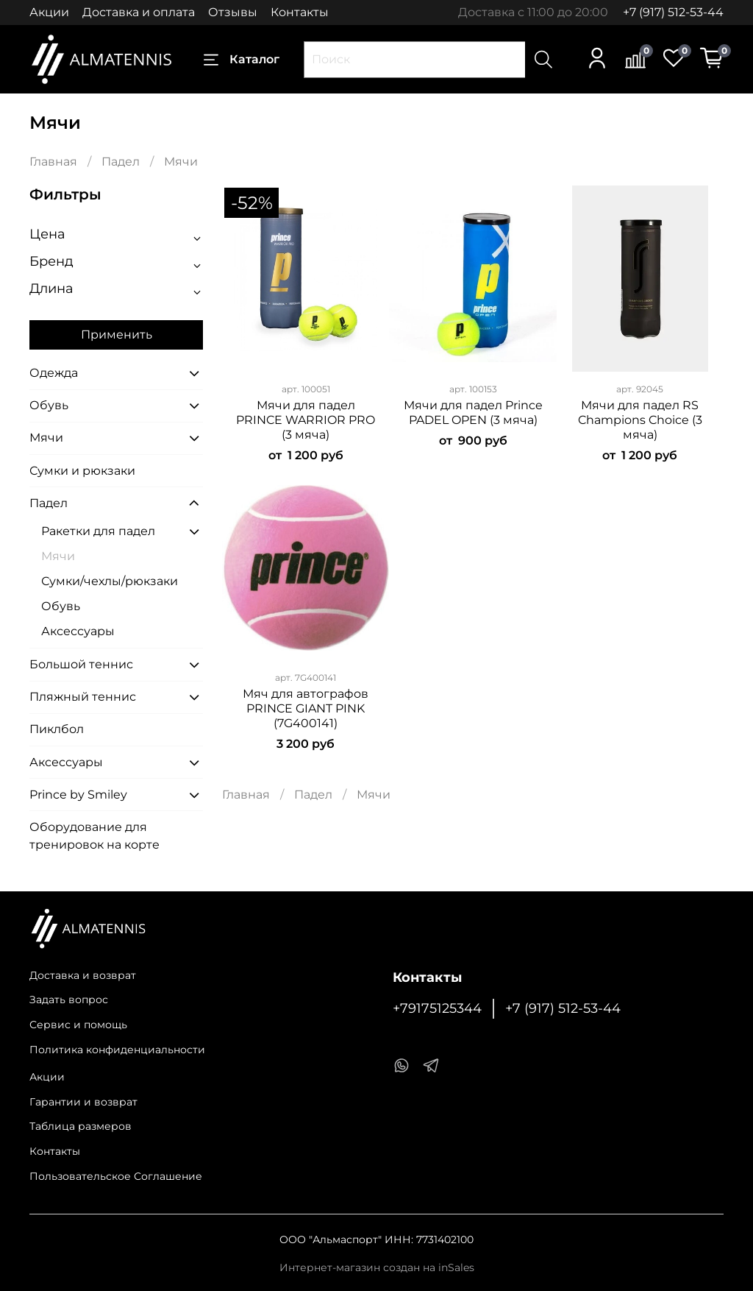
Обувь (48, 405)
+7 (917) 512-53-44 (673, 12)
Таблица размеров (80, 1126)
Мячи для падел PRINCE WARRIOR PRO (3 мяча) (305, 420)
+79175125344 (437, 1008)
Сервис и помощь (78, 1024)
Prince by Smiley (78, 795)
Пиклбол (56, 729)
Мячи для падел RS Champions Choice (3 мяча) (640, 420)
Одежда (53, 373)
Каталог (241, 59)
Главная (53, 162)
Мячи (46, 438)
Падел (120, 162)
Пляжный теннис (82, 697)
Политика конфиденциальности (117, 1049)
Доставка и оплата (138, 12)
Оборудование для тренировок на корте (94, 836)
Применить (116, 335)
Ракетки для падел (98, 531)
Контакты (300, 12)
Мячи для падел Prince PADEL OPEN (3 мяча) (473, 412)
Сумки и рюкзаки (82, 471)
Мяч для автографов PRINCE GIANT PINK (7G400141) (305, 708)
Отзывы (232, 12)
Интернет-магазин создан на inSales (376, 1267)
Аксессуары (78, 631)
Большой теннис (81, 664)
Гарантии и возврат (83, 1101)
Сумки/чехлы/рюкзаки (109, 581)
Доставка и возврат (82, 975)
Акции (49, 12)
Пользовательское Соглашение (115, 1176)
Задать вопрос (68, 999)
